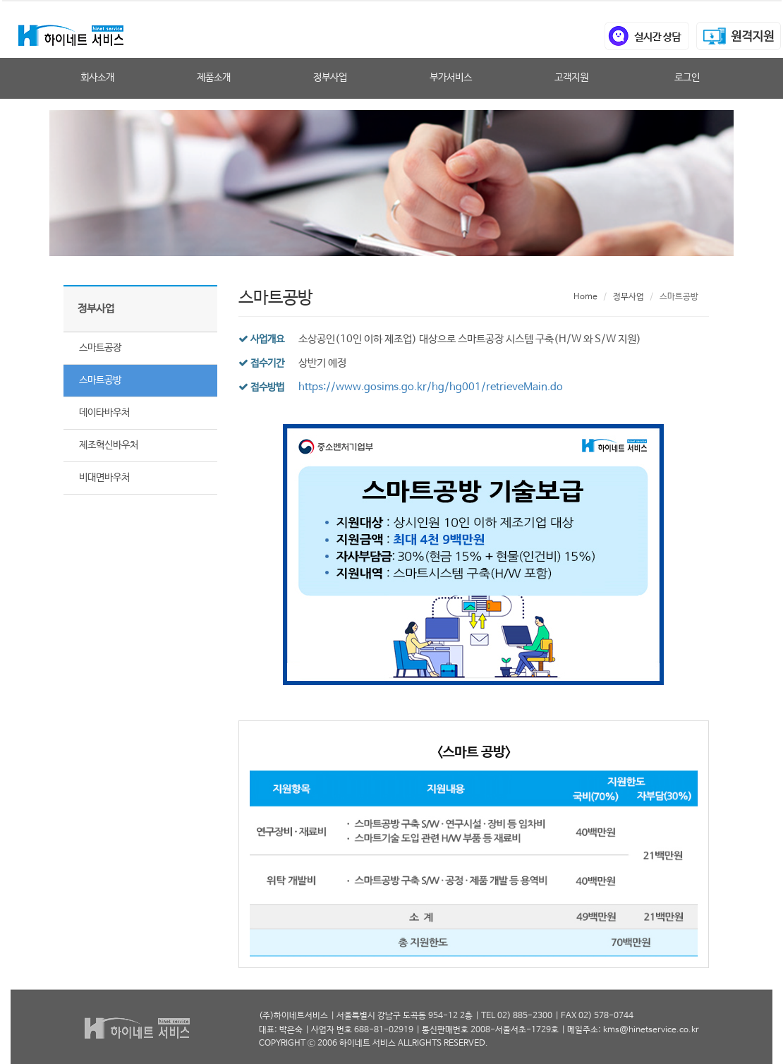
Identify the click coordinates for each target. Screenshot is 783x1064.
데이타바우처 (104, 412)
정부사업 (330, 77)
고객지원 (571, 77)
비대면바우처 (104, 477)
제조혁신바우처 (108, 445)
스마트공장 (100, 347)
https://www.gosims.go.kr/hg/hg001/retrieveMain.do (430, 387)
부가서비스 (451, 77)
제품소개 (214, 77)
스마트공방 (100, 380)
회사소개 (97, 77)
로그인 (687, 77)
